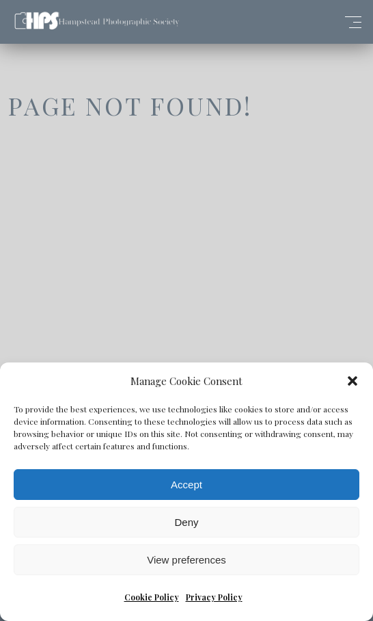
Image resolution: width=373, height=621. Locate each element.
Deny (186, 522)
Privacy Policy (214, 597)
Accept (186, 484)
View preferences (186, 560)
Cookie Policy (151, 597)
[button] (352, 381)
